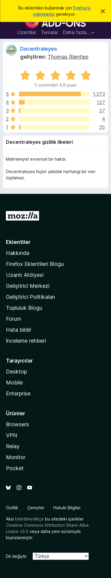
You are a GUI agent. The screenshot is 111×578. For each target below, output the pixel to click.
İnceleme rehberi (26, 341)
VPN (11, 435)
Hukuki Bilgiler (67, 507)
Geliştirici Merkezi (27, 286)
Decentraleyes (38, 49)
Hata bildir (18, 330)
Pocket (15, 468)
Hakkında (17, 253)
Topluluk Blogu (24, 308)
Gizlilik (12, 507)
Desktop (16, 371)
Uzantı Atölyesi (25, 275)
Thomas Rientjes (68, 57)
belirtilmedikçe (29, 518)
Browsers (17, 424)
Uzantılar (26, 32)
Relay (13, 446)
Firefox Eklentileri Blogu (35, 264)
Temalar (49, 32)
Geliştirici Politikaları (30, 297)
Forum (13, 319)
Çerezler (35, 507)
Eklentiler (18, 242)
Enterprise (18, 393)
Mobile (14, 382)
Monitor (15, 457)
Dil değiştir (16, 556)
